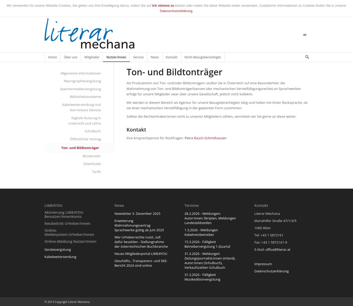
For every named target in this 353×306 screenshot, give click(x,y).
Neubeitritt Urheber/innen (67, 223)
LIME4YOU (54, 205)
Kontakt (172, 58)
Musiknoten (92, 156)
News (155, 58)
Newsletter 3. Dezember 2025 (137, 213)
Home (53, 58)
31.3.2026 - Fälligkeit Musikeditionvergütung (202, 277)
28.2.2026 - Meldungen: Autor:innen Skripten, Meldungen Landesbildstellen (210, 218)
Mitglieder (92, 58)
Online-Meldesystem (56, 232)
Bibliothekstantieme (85, 96)
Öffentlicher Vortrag (85, 139)
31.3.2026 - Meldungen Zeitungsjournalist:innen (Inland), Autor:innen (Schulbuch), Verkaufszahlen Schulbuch (209, 260)
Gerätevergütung (58, 249)
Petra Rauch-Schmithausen (205, 138)
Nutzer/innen (116, 58)
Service (138, 58)
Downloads (92, 163)
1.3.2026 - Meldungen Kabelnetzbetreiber (201, 232)
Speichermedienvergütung (80, 89)
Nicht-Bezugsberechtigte (203, 58)
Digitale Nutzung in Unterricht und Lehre (84, 121)
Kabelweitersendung (60, 256)
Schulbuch (93, 131)
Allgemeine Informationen (80, 73)
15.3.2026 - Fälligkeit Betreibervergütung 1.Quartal (207, 244)
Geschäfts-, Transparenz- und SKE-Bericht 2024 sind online (141, 263)
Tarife (96, 171)
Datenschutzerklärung (271, 271)
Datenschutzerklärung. (176, 11)
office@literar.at (278, 249)
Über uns (70, 58)
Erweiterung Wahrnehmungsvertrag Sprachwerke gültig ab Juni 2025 (139, 225)
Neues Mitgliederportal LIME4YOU (140, 253)
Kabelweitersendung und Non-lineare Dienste (81, 107)
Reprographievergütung (82, 81)
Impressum (263, 264)
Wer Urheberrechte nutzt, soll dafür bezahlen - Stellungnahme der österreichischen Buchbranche (141, 242)
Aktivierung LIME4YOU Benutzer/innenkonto (64, 214)
